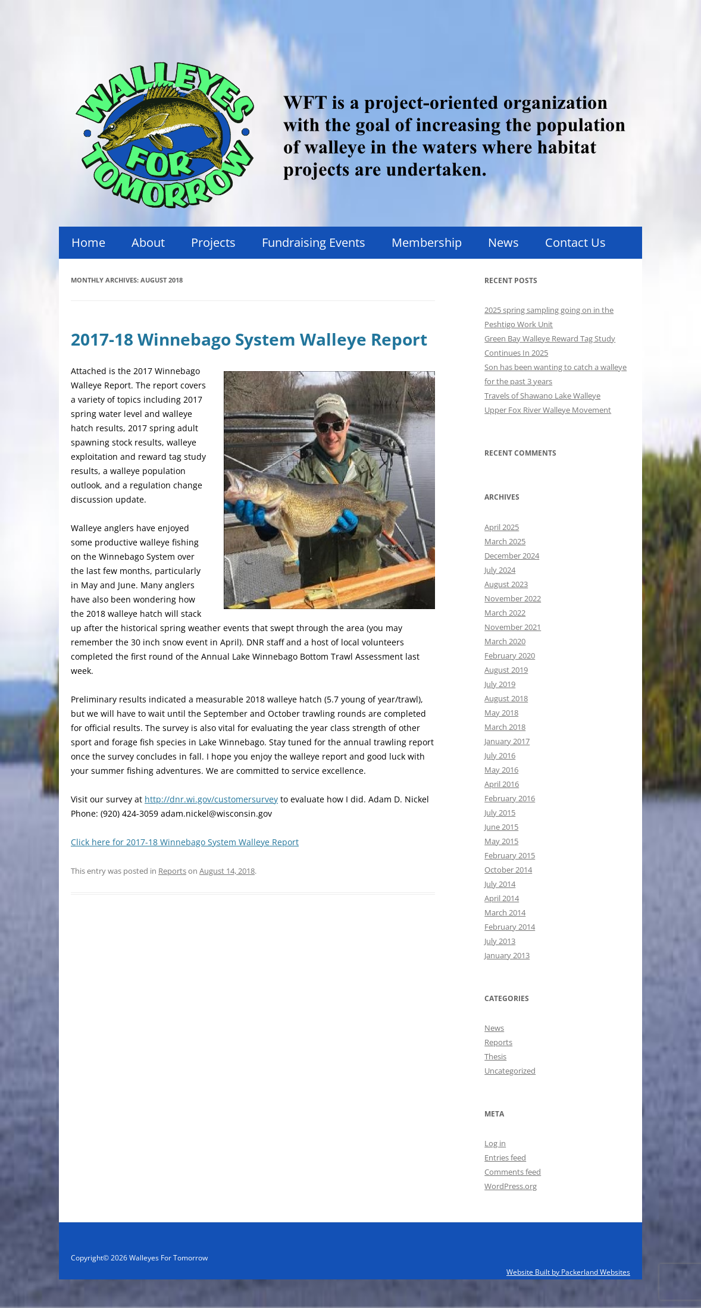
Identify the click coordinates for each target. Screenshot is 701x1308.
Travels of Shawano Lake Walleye (542, 395)
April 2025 (501, 527)
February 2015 (509, 855)
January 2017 (507, 741)
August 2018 (506, 698)
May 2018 (501, 712)
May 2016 (501, 769)
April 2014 (501, 898)
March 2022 (504, 612)
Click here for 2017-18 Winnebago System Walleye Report (185, 842)
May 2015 (501, 841)
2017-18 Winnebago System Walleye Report (249, 339)
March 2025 (504, 541)
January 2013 (507, 955)
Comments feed (512, 1171)
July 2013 (499, 941)
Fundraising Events (313, 242)
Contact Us (575, 242)
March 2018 (504, 727)
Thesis (495, 1056)
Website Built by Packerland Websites (568, 1272)
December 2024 (511, 555)
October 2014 (508, 869)
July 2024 (499, 569)
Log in (495, 1143)
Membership (427, 242)
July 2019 (499, 684)
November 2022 (512, 598)
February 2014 (509, 926)
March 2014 (504, 912)
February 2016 (509, 798)
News (503, 242)
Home (88, 242)
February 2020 (509, 655)
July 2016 (499, 755)
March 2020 (504, 641)
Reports (172, 870)
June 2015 (501, 826)
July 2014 (499, 884)
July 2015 (499, 812)
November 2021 (512, 627)
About (148, 242)
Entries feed (505, 1157)
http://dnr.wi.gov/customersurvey (211, 799)
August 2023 (506, 584)
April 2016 (501, 784)
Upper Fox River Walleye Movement (547, 409)
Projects (213, 242)
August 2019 (506, 669)
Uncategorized (510, 1070)
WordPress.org (510, 1186)
